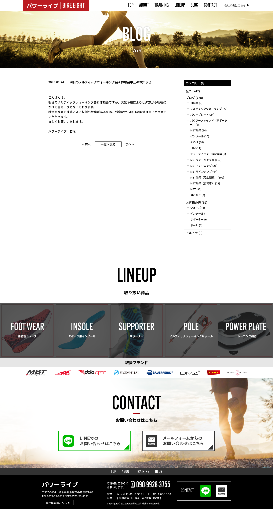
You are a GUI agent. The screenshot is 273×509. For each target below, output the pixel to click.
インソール (197, 136)
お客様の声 (193, 202)
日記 (193, 148)
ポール (194, 225)
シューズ (195, 207)
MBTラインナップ (201, 171)
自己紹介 (195, 195)
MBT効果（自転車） (202, 183)
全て (189, 91)
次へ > (129, 144)
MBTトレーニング (201, 166)
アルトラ (192, 232)
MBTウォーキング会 (202, 160)
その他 (194, 142)
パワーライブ (60, 484)
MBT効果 (195, 130)
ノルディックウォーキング (206, 109)
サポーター (197, 219)
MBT (193, 189)
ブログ (190, 97)
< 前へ (86, 144)
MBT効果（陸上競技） (203, 177)
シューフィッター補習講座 (206, 154)
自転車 (194, 103)
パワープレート (199, 114)
